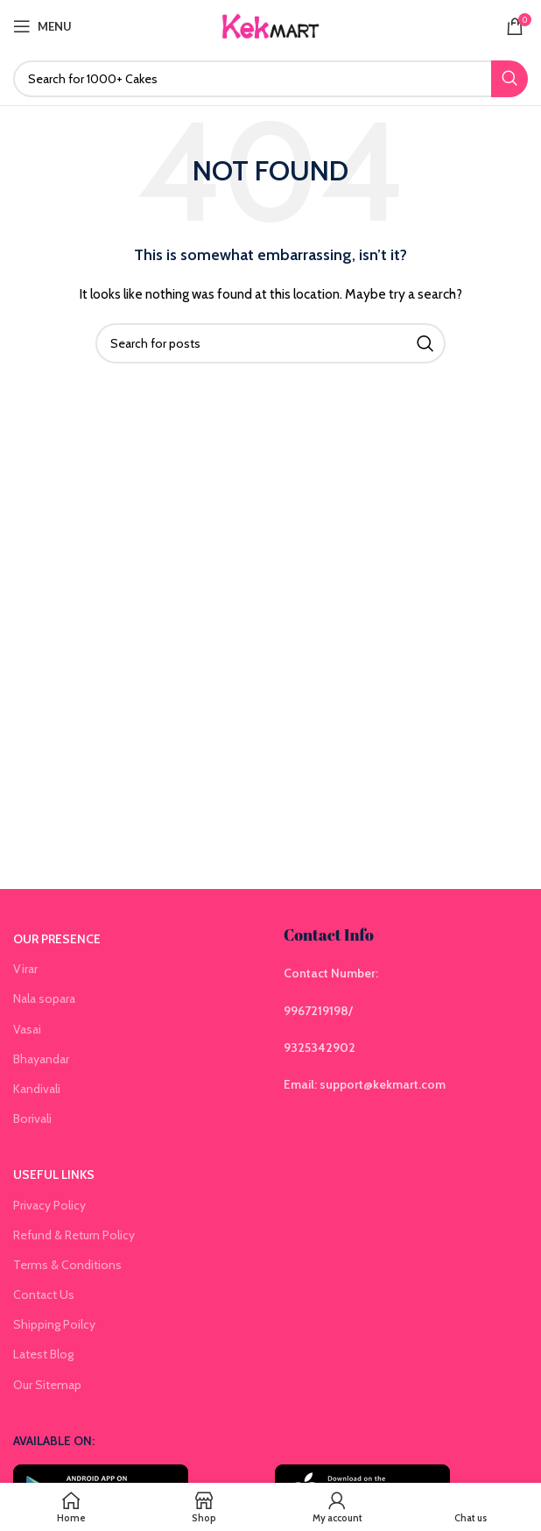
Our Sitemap (47, 1385)
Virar (25, 969)
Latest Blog (43, 1354)
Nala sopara (44, 998)
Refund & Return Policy (74, 1235)
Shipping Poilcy (54, 1324)
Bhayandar (41, 1059)
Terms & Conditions (67, 1265)
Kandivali (36, 1089)
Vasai (27, 1029)
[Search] (270, 78)
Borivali (32, 1118)
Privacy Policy (49, 1205)
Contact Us (43, 1294)
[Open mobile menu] (42, 26)
